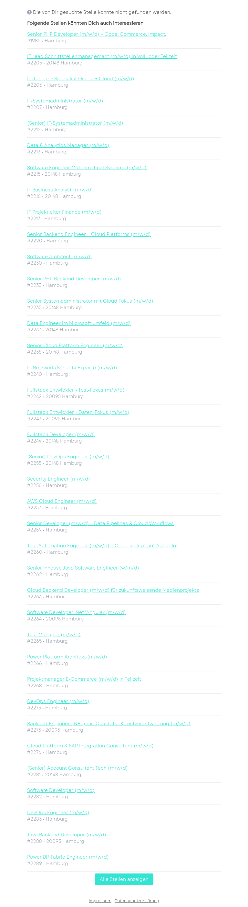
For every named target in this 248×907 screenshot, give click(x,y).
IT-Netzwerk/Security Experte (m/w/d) (72, 368)
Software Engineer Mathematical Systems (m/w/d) (87, 167)
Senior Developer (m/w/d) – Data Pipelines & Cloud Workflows (100, 523)
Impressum (100, 901)
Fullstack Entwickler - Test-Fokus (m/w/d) (76, 390)
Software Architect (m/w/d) (59, 256)
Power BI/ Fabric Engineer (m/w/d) (68, 857)
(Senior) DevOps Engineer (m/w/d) (68, 457)
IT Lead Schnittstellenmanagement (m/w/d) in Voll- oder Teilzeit (102, 56)
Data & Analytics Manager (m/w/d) (68, 145)
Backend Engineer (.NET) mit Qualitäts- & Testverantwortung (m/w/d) (109, 723)
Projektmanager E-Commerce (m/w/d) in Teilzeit (84, 679)
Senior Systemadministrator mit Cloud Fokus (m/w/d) (90, 301)
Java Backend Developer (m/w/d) (66, 835)
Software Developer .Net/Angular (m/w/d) (76, 612)
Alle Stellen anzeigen (124, 879)
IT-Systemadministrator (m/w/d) (65, 101)
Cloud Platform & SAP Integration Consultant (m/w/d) (90, 746)
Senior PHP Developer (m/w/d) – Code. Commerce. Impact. (96, 34)
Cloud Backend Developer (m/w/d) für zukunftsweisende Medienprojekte (113, 590)
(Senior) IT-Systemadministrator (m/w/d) (75, 123)
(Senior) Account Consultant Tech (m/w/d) (77, 768)
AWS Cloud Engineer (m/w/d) (62, 501)
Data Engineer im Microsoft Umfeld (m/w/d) (79, 323)
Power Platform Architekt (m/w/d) (67, 657)
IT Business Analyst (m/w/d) (60, 190)
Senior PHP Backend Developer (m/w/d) (74, 279)
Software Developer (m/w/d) (61, 790)
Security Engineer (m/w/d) (58, 479)
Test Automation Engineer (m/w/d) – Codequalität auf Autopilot (102, 545)
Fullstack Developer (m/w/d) (61, 434)
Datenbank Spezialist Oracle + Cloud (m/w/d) (80, 78)
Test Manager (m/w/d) (54, 634)
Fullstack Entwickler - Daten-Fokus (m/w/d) (78, 412)
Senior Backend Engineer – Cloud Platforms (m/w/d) (89, 234)
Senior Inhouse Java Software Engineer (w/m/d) (83, 568)
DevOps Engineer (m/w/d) (58, 701)
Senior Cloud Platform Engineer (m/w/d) (75, 345)
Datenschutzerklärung (137, 901)
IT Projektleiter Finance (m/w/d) (64, 212)
